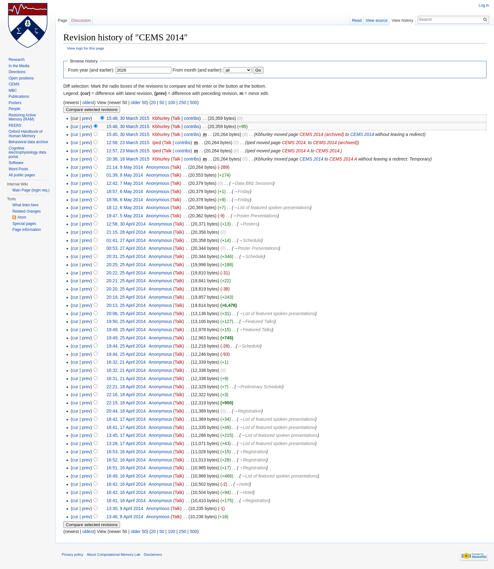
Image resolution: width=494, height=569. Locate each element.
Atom (21, 217)
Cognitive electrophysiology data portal (27, 152)
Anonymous (157, 167)
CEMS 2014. (294, 142)
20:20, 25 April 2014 (126, 288)
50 (161, 102)
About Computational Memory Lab (114, 554)
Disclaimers (153, 554)
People (14, 109)
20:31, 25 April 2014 (126, 256)
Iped (156, 142)
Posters (15, 103)
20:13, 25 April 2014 (126, 305)
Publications (19, 96)
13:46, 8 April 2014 (124, 516)
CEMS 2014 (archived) (322, 134)
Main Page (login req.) (30, 190)
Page (62, 20)
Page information (26, 229)
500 (193, 102)
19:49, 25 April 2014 (126, 329)
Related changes (26, 211)
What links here (25, 205)
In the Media (19, 66)
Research (17, 59)
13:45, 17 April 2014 (126, 435)
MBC (13, 90)
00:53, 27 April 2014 (126, 248)
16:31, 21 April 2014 (126, 378)
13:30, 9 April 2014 (124, 508)
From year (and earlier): (91, 70)
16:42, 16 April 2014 (126, 484)
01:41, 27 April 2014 (126, 240)
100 (171, 102)
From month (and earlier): (198, 70)
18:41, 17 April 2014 (126, 427)
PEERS (15, 125)
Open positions (21, 78)
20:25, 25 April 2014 (126, 264)
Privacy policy (72, 554)
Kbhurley (160, 118)
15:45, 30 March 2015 (127, 134)
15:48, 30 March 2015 (127, 118)
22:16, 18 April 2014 (126, 394)
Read (357, 20)
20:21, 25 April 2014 (126, 280)
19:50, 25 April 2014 (126, 321)
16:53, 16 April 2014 (126, 451)
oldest (88, 102)
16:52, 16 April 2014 (126, 459)
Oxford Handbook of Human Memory (25, 133)
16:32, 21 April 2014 (126, 362)
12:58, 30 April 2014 (126, 223)
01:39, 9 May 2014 (124, 175)
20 (153, 102)
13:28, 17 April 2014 (126, 443)
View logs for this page (85, 48)
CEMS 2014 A (296, 150)
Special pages (24, 223)
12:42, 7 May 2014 (124, 183)
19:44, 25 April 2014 (126, 346)
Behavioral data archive (28, 142)
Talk (176, 118)
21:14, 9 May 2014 (124, 167)
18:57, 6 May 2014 (124, 191)
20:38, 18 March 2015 (127, 158)
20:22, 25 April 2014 (126, 272)
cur (75, 126)
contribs (191, 118)
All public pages (22, 175)
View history (402, 20)
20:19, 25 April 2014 (126, 297)
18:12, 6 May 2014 (124, 207)
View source (377, 20)
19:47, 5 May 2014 (124, 215)
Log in (484, 5)
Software (16, 163)
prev (86, 118)
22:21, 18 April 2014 (126, 386)
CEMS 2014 (362, 134)
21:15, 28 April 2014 (126, 232)
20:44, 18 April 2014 (126, 411)
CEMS (14, 84)
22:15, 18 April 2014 (126, 402)
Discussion (81, 20)
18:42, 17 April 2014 (126, 419)
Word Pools (18, 169)
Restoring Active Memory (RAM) (22, 117)
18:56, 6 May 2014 (124, 199)
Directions (17, 72)
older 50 (139, 102)
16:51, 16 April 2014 (126, 467)
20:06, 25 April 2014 (126, 313)
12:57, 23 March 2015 (127, 150)
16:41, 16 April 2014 (126, 500)
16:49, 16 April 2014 (126, 475)
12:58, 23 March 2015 (127, 142)
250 (182, 102)
